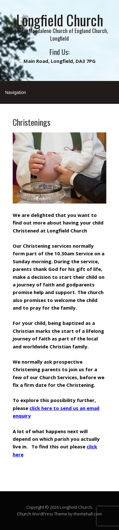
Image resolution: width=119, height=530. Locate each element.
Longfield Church (59, 19)
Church (24, 514)
